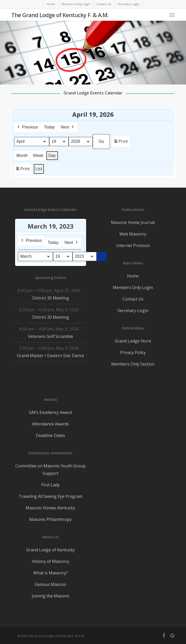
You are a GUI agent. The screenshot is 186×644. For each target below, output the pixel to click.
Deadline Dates (50, 435)
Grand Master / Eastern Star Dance (50, 355)
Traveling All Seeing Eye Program (50, 496)
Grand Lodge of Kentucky (50, 550)
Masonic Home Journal (133, 222)
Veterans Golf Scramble (50, 336)
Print (120, 142)
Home (133, 276)
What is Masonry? (50, 573)
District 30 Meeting (50, 298)
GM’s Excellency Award (50, 412)
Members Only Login (133, 287)
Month (22, 155)
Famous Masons (50, 584)
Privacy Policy (133, 352)
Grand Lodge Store (133, 341)
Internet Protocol (133, 245)
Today (49, 127)
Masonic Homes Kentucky (50, 508)
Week (38, 155)
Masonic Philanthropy (50, 519)
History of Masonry (50, 561)
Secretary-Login (133, 310)
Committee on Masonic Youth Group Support (50, 469)
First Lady (50, 485)
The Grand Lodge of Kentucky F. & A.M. (59, 15)
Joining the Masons (50, 596)
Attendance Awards (50, 424)
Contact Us (132, 299)
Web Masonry (132, 234)
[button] (172, 14)
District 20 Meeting (50, 317)
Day (52, 155)
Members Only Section (132, 364)
